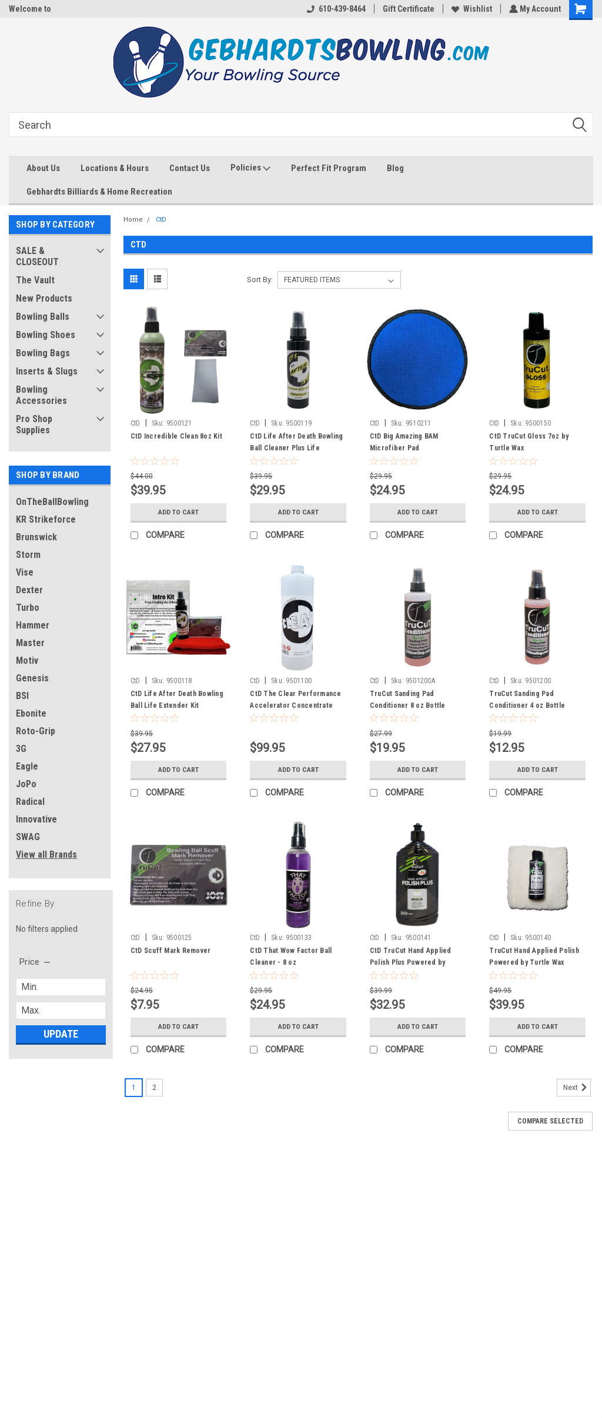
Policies (250, 168)
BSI (22, 695)
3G (21, 748)
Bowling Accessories (41, 395)
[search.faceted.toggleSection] (35, 961)
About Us (43, 168)
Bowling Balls (42, 316)
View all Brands (46, 854)
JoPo (26, 784)
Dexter (29, 590)
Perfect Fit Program (328, 168)
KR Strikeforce (46, 519)
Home (133, 219)
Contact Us (189, 168)
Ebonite (31, 713)
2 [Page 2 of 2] (154, 1087)
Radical (30, 801)
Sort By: (260, 279)
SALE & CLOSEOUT (37, 256)
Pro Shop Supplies (34, 424)
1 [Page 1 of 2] (134, 1087)
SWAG (28, 836)
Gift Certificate (407, 9)
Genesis (32, 678)
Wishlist (470, 9)
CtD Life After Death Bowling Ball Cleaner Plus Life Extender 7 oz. (296, 448)
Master (30, 642)
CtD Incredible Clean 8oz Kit (176, 436)
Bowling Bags (43, 353)
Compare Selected (550, 1121)
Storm (28, 554)
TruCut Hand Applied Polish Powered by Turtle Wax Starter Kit (534, 962)
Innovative (36, 819)
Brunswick (36, 537)
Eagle (27, 766)
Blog (395, 168)
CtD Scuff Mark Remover (171, 951)
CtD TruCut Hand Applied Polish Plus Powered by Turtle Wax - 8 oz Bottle (411, 962)
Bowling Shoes (45, 334)
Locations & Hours (115, 168)
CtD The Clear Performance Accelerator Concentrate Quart (295, 705)
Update (61, 1034)
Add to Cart (178, 512)
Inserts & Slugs (47, 371)
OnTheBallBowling (52, 501)
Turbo (27, 607)
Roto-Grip (35, 731)
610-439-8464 (335, 9)
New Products (44, 298)
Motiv (27, 660)
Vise (25, 572)
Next (577, 1087)
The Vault (35, 280)
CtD (161, 219)
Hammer (32, 625)
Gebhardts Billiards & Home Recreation (99, 191)
